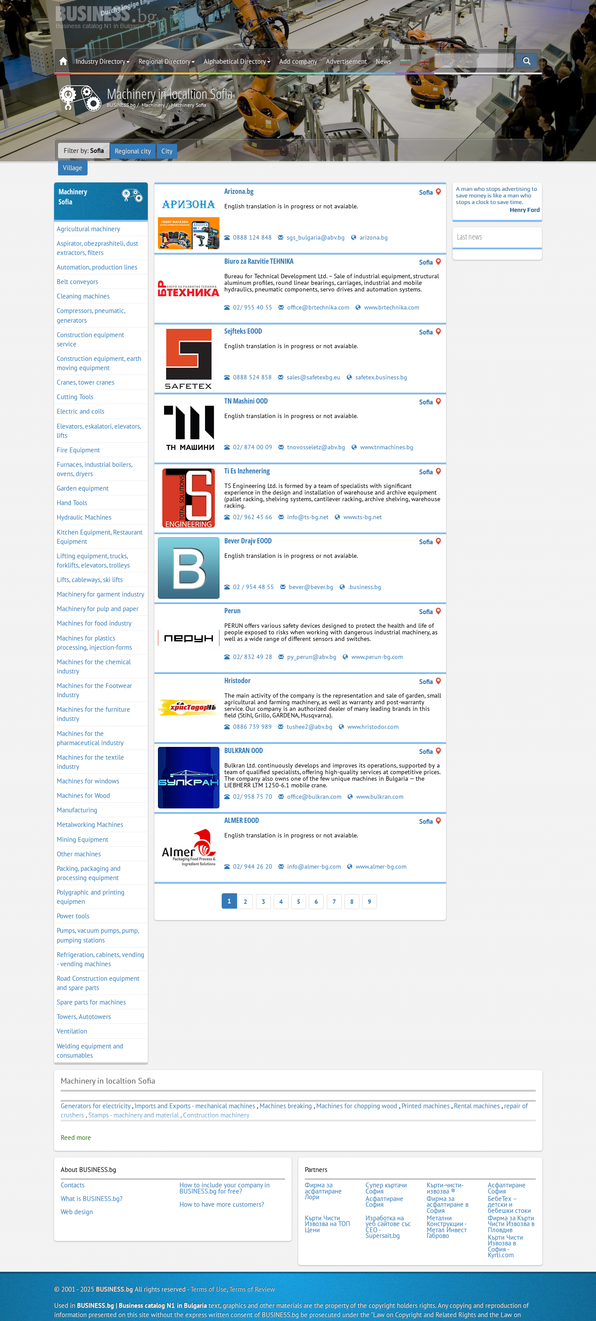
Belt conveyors (77, 269)
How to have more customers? (221, 1189)
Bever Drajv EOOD (248, 527)
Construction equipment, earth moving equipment (99, 350)
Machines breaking (286, 1092)
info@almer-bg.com (311, 853)
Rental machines (477, 1092)
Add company (298, 61)
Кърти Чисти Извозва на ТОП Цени (327, 1207)
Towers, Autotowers (84, 1004)
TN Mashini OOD (246, 388)
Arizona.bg (238, 178)
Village (194, 150)
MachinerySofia (73, 183)
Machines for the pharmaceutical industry (90, 725)
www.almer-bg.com (381, 853)
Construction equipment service (90, 326)
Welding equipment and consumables (90, 1037)
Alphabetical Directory (237, 61)
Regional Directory (167, 61)
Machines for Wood (83, 783)
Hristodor (237, 667)
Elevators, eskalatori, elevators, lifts (99, 417)
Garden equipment (83, 475)
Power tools (73, 903)
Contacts (72, 1171)
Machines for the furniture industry (93, 701)
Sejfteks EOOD (243, 318)
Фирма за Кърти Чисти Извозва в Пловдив (511, 1207)
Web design (77, 1195)
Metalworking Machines (90, 812)
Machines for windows (88, 768)
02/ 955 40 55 (248, 294)
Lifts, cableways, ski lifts (90, 566)
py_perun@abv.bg (307, 643)
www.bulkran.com (379, 783)
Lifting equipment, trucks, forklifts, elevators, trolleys (93, 547)
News (383, 61)
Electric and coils (80, 398)
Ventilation (72, 1018)
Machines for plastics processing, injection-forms (94, 629)
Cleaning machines (83, 283)
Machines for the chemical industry (94, 653)
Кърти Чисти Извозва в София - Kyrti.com (505, 1228)
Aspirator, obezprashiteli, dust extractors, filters (97, 235)
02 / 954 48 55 (249, 573)
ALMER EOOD (241, 807)
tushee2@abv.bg (306, 713)
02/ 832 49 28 (248, 643)
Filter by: (84, 150)
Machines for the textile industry (90, 748)
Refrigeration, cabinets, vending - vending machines (100, 946)
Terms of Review (252, 1270)
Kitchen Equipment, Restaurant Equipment (100, 523)
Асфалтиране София (507, 1174)
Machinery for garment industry (100, 581)
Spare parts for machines (91, 989)
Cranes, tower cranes (85, 369)
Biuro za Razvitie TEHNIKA (258, 248)
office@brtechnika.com (315, 294)
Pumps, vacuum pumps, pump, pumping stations (98, 922)
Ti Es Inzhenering (247, 457)
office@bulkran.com (311, 783)
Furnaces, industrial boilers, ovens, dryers (94, 456)
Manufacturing (77, 797)
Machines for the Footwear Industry (94, 677)
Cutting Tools (75, 384)
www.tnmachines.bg (385, 433)
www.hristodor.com (371, 713)
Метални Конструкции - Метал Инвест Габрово (447, 1210)
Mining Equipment (82, 826)
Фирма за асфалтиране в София (447, 1189)
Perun (232, 597)
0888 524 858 (248, 364)
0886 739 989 (248, 713)
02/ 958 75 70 (248, 783)
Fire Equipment (78, 437)
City (167, 150)
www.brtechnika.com (392, 294)
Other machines (79, 841)
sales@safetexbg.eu (311, 364)
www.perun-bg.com (375, 643)
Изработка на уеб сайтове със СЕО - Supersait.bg (388, 1210)
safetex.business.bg (381, 364)
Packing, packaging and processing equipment (89, 860)
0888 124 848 (248, 224)
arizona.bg (370, 224)
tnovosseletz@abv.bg (312, 433)
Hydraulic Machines (84, 504)
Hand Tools (72, 490)
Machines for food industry (94, 610)
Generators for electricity (95, 1092)
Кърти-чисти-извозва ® (445, 1174)
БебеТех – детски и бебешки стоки (509, 1189)
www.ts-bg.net (360, 503)
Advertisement (346, 61)
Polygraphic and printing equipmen (90, 883)
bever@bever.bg (308, 573)
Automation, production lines (97, 254)
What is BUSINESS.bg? (92, 1183)
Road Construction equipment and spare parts (98, 970)
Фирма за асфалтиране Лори (323, 1177)
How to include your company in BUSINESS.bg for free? (224, 1174)
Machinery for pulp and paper (98, 596)
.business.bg (363, 573)
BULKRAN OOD (243, 737)
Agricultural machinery (88, 215)
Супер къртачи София (386, 1174)
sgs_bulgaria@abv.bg (311, 224)
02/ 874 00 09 (248, 433)
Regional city (133, 150)
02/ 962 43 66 (248, 503)
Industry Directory (103, 61)
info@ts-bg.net (304, 503)
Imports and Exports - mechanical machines (195, 1092)
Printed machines (426, 1092)
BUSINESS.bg (114, 1270)
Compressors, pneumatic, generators (91, 302)
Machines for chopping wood (356, 1092)
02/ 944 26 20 (248, 853)
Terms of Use (208, 1270)
